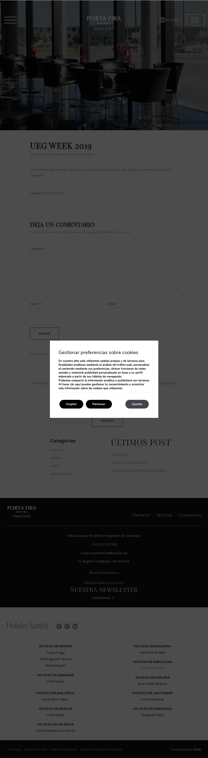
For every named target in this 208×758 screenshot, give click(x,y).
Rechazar (98, 404)
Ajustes (137, 404)
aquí (78, 384)
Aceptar (71, 404)
